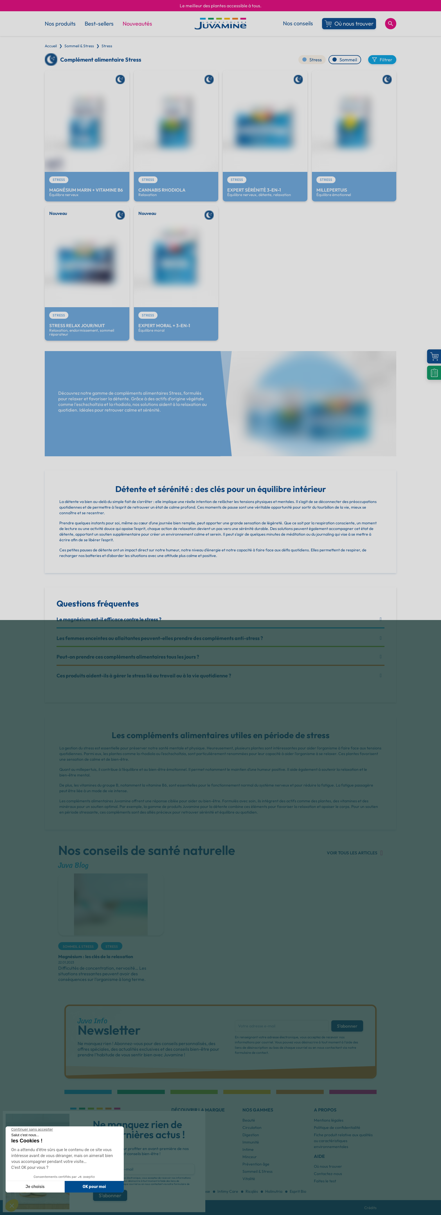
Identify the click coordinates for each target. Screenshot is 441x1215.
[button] (198, 1118)
